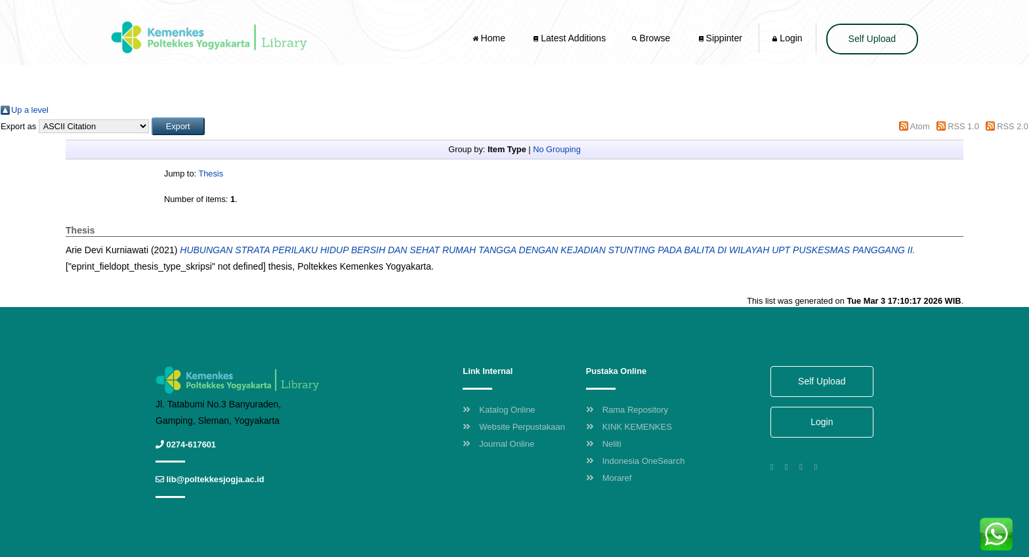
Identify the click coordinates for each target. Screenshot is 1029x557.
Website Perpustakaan (514, 427)
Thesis (210, 173)
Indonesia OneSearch (635, 461)
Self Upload (872, 38)
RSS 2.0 (1012, 126)
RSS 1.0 (963, 126)
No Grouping (557, 149)
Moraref (609, 478)
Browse (652, 38)
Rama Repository (627, 410)
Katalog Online (499, 410)
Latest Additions (570, 38)
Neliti (603, 444)
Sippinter (720, 38)
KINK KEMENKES (629, 427)
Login (787, 38)
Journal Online (498, 444)
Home (490, 38)
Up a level (30, 110)
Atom (920, 126)
